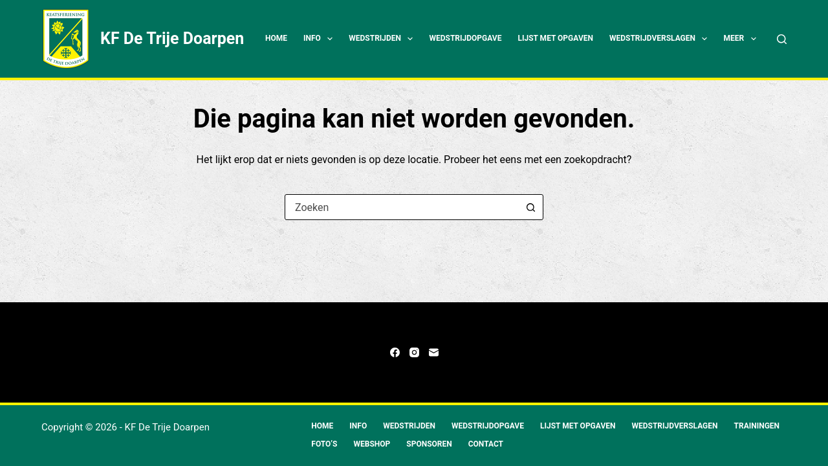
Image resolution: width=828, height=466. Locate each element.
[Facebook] (395, 352)
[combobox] (401, 207)
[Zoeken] (782, 39)
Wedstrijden (383, 39)
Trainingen (757, 425)
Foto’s (324, 444)
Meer (742, 39)
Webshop (372, 444)
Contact (485, 444)
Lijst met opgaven (555, 38)
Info (320, 39)
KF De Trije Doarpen (172, 38)
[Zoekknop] (530, 207)
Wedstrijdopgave (465, 38)
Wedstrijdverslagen (660, 39)
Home (276, 38)
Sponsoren (429, 444)
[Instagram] (414, 352)
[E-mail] (434, 352)
